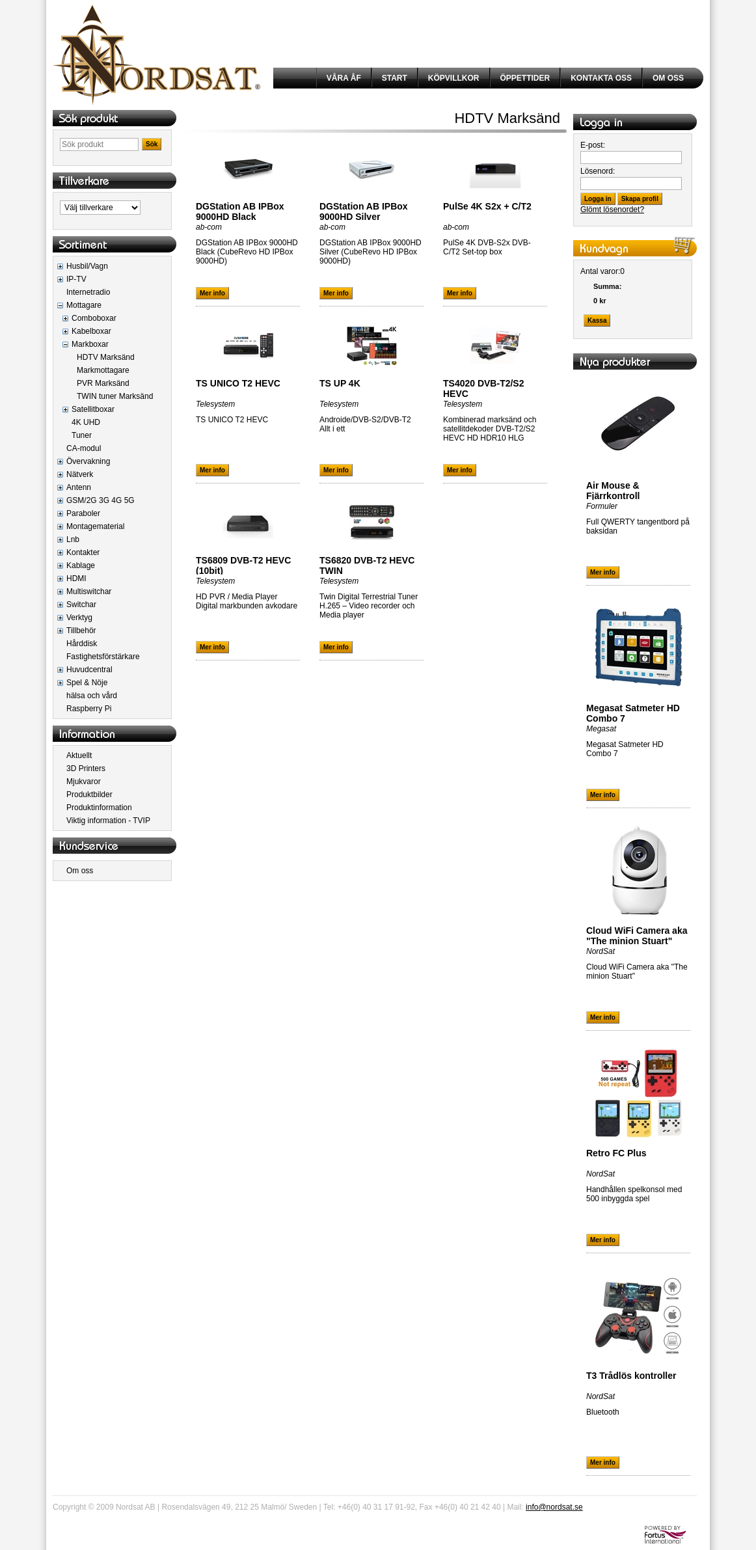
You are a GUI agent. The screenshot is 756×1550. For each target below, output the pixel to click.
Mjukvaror (83, 781)
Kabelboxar (91, 331)
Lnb (72, 539)
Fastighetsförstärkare (103, 656)
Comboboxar (94, 318)
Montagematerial (95, 526)
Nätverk (79, 474)
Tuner (82, 435)
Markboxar (90, 344)
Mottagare (83, 305)
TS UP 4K (339, 383)
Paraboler (83, 513)
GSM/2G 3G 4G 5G (100, 500)
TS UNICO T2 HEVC (238, 383)
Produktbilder (89, 794)
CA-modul (83, 448)
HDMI (76, 578)
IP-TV (76, 279)
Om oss (79, 870)
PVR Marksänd (103, 383)
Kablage (80, 565)
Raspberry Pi (88, 708)
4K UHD (86, 422)
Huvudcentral (89, 669)
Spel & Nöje (86, 682)
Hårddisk (81, 643)
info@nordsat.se (554, 1507)
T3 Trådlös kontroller (631, 1375)
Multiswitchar (88, 591)
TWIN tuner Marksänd (115, 396)
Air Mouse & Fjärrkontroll (613, 490)
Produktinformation (99, 807)
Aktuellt (79, 755)
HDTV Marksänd (106, 357)
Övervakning (88, 461)
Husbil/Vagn (87, 266)
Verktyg (79, 617)
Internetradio (88, 292)
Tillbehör (81, 630)
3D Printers (85, 768)
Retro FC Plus (616, 1153)
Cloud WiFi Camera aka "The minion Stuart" (636, 935)
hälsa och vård (91, 695)
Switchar (81, 604)
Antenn (78, 487)
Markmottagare (103, 370)
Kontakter (83, 552)
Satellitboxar (93, 409)
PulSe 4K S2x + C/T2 (487, 206)
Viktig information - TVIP (108, 820)
